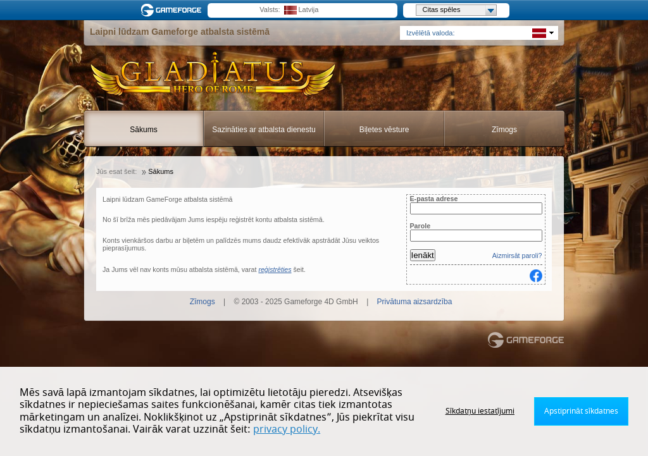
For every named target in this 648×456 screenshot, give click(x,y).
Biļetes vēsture (384, 129)
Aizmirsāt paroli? (517, 255)
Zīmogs (504, 129)
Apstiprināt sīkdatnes (581, 411)
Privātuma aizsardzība (414, 301)
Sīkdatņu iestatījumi (480, 411)
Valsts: (269, 9)
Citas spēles (459, 10)
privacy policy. (286, 429)
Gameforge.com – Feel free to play (173, 10)
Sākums (143, 129)
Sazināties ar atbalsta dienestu (263, 129)
